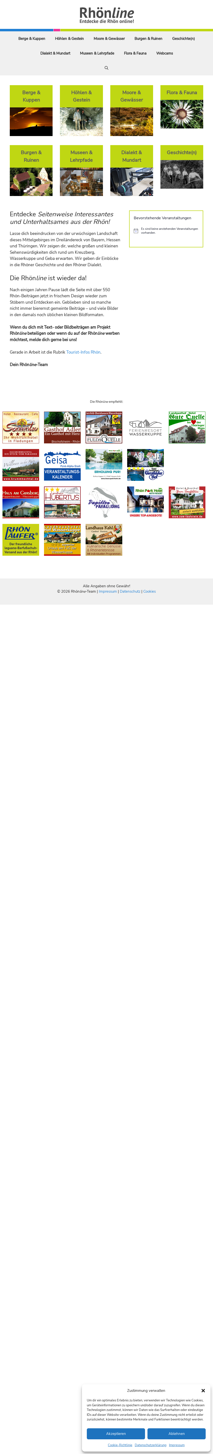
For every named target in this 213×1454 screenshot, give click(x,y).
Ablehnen (176, 1433)
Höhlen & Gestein (69, 38)
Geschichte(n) (183, 38)
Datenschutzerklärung (151, 1445)
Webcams (164, 53)
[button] (203, 1390)
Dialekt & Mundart (55, 53)
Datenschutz (130, 591)
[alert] (166, 231)
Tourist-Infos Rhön (83, 352)
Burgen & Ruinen (148, 38)
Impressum (177, 1445)
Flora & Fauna (135, 53)
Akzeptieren (116, 1433)
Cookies (149, 591)
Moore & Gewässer (109, 38)
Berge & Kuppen (31, 38)
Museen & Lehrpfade (97, 53)
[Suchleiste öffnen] (106, 68)
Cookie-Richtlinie (120, 1445)
